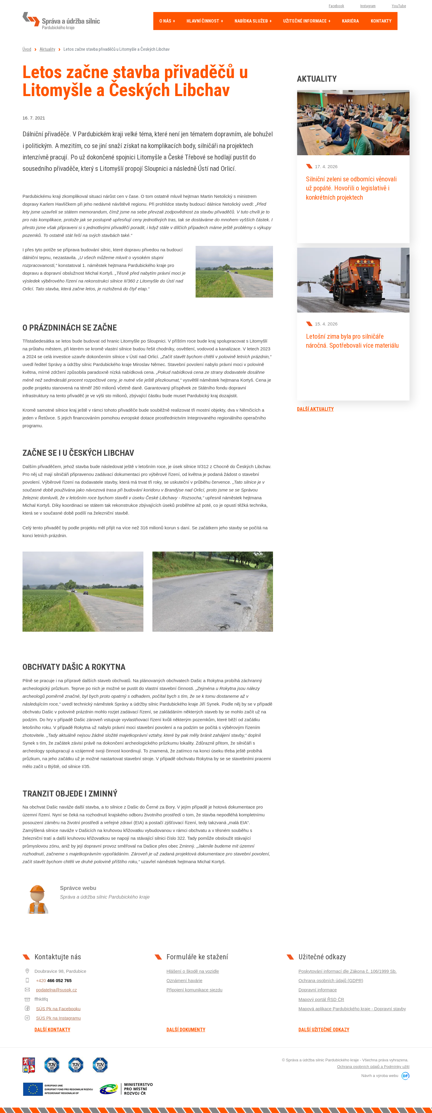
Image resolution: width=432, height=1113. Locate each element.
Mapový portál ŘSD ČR (321, 999)
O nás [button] (165, 21)
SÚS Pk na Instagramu (57, 1017)
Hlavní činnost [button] (203, 21)
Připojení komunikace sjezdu (195, 989)
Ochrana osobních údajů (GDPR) (331, 980)
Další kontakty (52, 1029)
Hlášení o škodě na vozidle (193, 971)
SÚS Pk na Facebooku (57, 1008)
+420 (52, 980)
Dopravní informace (318, 989)
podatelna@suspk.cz (55, 989)
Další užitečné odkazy (323, 1029)
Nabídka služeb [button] (252, 21)
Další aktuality (315, 406)
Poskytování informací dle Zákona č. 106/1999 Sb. (348, 971)
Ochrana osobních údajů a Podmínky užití (373, 1066)
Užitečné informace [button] (305, 21)
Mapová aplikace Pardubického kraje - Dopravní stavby (353, 1008)
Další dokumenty (185, 1029)
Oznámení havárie (184, 980)
